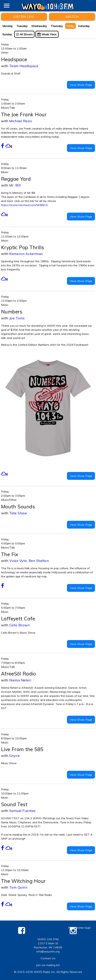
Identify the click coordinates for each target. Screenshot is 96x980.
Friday (70, 26)
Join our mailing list (48, 965)
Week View (47, 34)
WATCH (72, 16)
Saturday (84, 26)
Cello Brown (19, 625)
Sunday (7, 34)
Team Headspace (23, 66)
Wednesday (39, 26)
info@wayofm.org (47, 951)
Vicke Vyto (18, 560)
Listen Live (24, 16)
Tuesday (22, 26)
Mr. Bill (15, 185)
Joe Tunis (17, 318)
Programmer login (79, 927)
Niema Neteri (20, 680)
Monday (7, 26)
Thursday (57, 26)
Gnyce (14, 755)
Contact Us (48, 958)
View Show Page (81, 85)
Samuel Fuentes (22, 811)
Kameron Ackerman (26, 254)
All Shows (24, 34)
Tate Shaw (18, 513)
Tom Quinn (18, 887)
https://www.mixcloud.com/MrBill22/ (24, 205)
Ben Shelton (39, 560)
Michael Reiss (20, 121)
